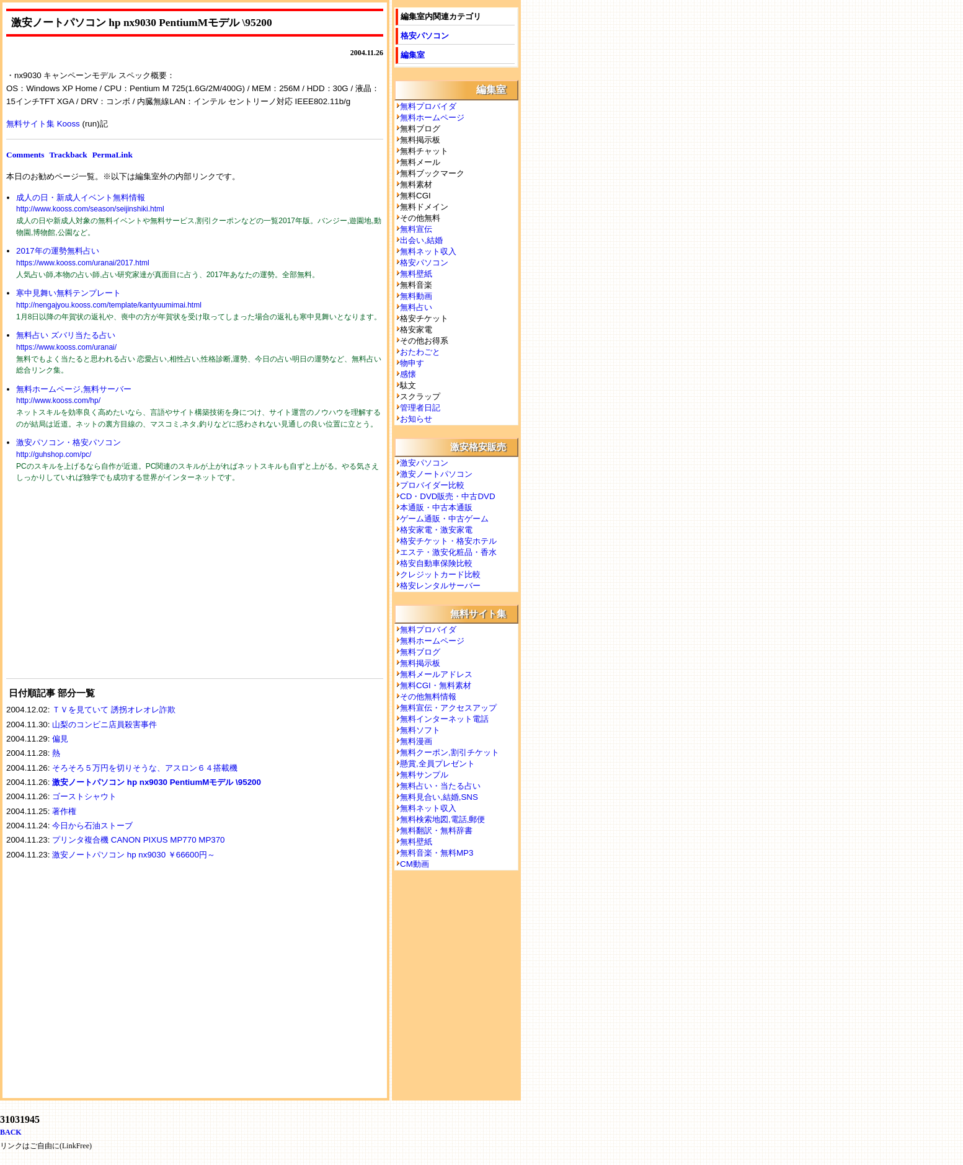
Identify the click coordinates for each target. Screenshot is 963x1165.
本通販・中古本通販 (436, 507)
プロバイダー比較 (432, 485)
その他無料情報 (428, 696)
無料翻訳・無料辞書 (436, 830)
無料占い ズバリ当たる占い (65, 335)
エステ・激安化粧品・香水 (448, 552)
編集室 (413, 55)
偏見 (60, 738)
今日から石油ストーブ (92, 825)
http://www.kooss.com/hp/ (58, 400)
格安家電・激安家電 (436, 529)
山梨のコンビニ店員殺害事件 (104, 724)
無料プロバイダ (428, 106)
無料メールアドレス (436, 674)
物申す (412, 363)
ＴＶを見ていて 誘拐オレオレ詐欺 (118, 709)
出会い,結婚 (421, 240)
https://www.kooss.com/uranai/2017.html (82, 263)
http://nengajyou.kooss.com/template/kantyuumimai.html (109, 305)
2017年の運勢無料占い (57, 250)
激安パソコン (424, 462)
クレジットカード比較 (440, 574)
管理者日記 (420, 407)
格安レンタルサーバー (440, 585)
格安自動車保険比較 (436, 563)
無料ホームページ (432, 117)
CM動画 (414, 864)
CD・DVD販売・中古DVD (447, 496)
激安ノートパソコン (436, 474)
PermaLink (112, 154)
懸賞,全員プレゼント (437, 763)
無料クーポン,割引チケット (449, 752)
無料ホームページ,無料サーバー (73, 389)
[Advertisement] (99, 588)
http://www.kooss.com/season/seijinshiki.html (90, 209)
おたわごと (420, 352)
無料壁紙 (416, 273)
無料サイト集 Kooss (43, 123)
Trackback (68, 154)
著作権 (64, 811)
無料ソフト (420, 730)
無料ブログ (420, 652)
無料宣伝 (416, 229)
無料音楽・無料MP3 (436, 852)
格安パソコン (425, 35)
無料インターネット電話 (444, 719)
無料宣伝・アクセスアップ (448, 707)
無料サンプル (424, 774)
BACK (11, 1132)
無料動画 (416, 296)
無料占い (416, 307)
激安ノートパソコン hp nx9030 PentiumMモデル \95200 (156, 782)
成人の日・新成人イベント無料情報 (80, 197)
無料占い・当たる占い (440, 786)
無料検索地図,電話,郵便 (442, 819)
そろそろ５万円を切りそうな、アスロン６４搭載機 (144, 768)
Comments (25, 154)
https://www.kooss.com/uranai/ (66, 347)
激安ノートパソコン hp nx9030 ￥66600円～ (133, 854)
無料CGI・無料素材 (435, 685)
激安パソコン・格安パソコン (68, 442)
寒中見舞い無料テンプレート (68, 293)
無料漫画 (416, 741)
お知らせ (416, 418)
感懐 (408, 374)
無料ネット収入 (428, 251)
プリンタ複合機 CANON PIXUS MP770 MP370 (138, 839)
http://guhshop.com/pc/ (53, 454)
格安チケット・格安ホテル (448, 541)
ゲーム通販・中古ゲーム (444, 518)
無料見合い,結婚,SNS (439, 797)
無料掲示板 (420, 663)
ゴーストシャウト (84, 796)
